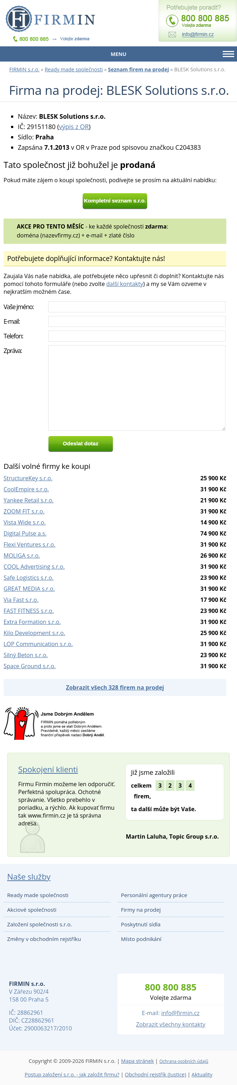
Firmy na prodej (141, 909)
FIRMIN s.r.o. (24, 69)
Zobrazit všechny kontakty (170, 1024)
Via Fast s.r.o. (21, 600)
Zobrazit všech (115, 687)
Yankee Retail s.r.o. (29, 500)
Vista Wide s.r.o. (25, 522)
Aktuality (202, 1074)
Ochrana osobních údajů (183, 1061)
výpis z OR (74, 126)
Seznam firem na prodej (138, 69)
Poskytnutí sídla (141, 924)
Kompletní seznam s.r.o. (115, 201)
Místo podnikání (141, 938)
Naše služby (28, 876)
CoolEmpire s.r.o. (26, 489)
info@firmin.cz (180, 1013)
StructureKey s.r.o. (28, 478)
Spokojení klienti (48, 769)
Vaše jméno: (19, 306)
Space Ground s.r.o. (30, 666)
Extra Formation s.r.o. (32, 622)
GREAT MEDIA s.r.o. (29, 589)
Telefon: (13, 336)
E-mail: (12, 321)
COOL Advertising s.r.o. (34, 566)
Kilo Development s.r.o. (34, 633)
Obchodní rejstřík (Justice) (155, 1074)
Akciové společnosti (31, 909)
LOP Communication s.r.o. (38, 644)
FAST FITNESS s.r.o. (29, 611)
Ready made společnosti (74, 69)
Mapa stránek (137, 1061)
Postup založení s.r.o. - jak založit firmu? (72, 1074)
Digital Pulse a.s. (25, 533)
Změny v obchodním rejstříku (44, 938)
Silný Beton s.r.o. (26, 655)
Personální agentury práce (154, 895)
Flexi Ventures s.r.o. (29, 544)
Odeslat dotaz (81, 443)
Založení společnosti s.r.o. (39, 924)
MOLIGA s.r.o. (22, 555)
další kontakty (124, 284)
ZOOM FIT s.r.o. (24, 511)
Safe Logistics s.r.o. (29, 578)
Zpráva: (13, 350)
